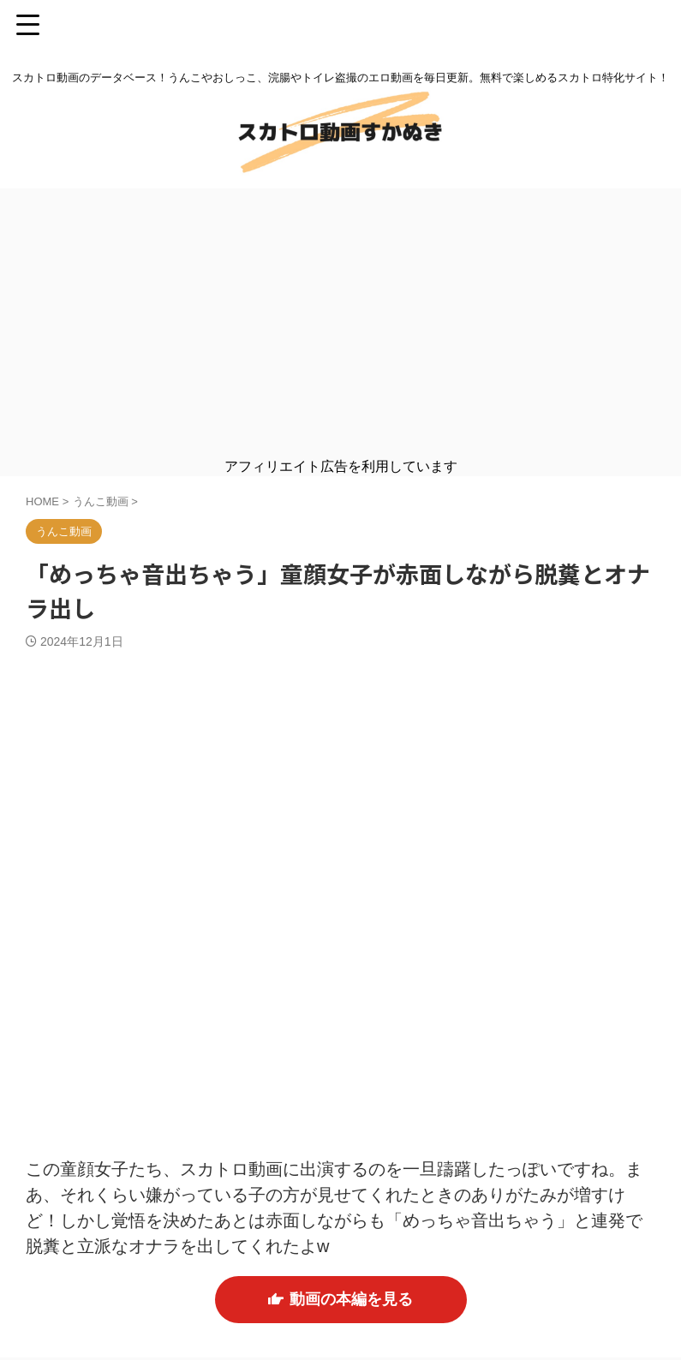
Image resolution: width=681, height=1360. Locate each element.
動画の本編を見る (340, 1300)
